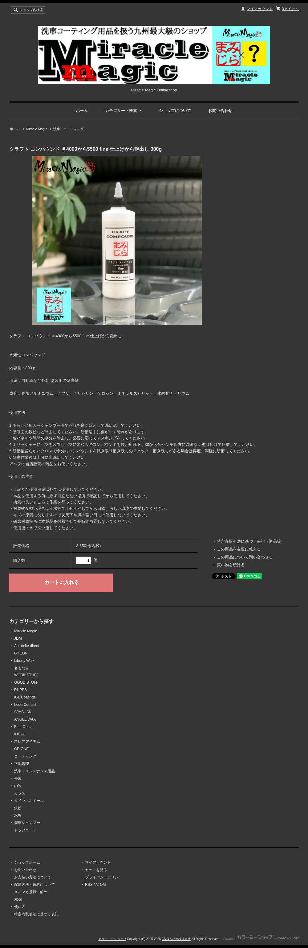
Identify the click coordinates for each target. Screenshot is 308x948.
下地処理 (21, 764)
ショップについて (175, 110)
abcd (18, 899)
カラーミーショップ (112, 939)
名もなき (21, 668)
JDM (18, 638)
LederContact (25, 704)
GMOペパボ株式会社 (176, 939)
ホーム (82, 110)
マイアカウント (260, 9)
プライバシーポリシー (103, 877)
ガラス (19, 793)
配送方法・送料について (34, 884)
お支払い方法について (32, 877)
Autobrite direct (26, 646)
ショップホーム (27, 862)
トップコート (25, 830)
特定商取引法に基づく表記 (36, 914)
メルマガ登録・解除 (30, 892)
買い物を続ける (231, 564)
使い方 (19, 907)
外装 (18, 778)
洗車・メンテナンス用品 (34, 771)
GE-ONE (21, 749)
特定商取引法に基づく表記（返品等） (251, 541)
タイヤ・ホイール (29, 800)
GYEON (20, 653)
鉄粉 (18, 808)
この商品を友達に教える (239, 549)
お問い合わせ (220, 110)
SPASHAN (22, 712)
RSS (89, 884)
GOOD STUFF (26, 682)
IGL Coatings (25, 697)
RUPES (20, 690)
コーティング (25, 756)
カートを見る (96, 870)
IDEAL (19, 734)
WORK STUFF (26, 675)
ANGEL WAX (25, 719)
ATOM (100, 884)
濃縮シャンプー (27, 823)
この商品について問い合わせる (245, 557)
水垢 (18, 815)
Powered (261, 939)
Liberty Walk (24, 660)
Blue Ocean (24, 727)
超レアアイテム (27, 741)
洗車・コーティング (68, 129)
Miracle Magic (36, 129)
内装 (18, 786)
